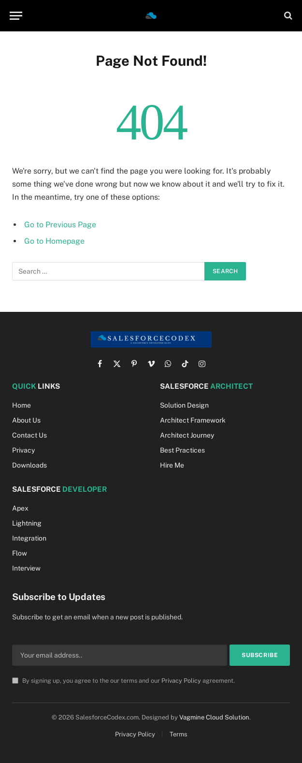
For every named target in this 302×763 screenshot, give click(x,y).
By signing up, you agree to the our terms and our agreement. (123, 680)
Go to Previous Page (60, 224)
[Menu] (16, 16)
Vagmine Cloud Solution (214, 717)
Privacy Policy (181, 680)
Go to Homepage (54, 241)
